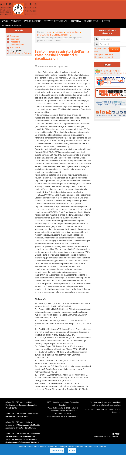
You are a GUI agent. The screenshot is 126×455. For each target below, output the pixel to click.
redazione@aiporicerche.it (110, 405)
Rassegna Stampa (11, 25)
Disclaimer (116, 412)
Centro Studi (91, 21)
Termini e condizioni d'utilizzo (96, 409)
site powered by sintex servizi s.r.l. (107, 436)
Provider (15, 21)
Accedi (114, 49)
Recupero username (103, 54)
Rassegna (14, 36)
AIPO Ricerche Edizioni (20, 53)
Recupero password (103, 57)
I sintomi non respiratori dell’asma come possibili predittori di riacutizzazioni (62, 54)
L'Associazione (32, 21)
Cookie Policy (57, 450)
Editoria (76, 21)
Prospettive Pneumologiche (17, 43)
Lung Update (15, 50)
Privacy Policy (114, 409)
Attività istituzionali (56, 21)
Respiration (15, 39)
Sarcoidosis (15, 47)
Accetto (71, 450)
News (4, 21)
